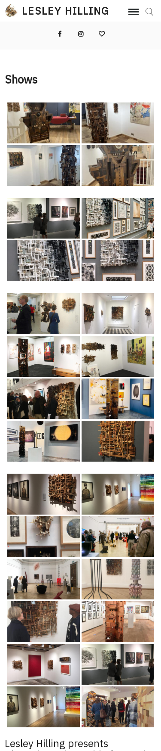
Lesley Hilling (65, 11)
